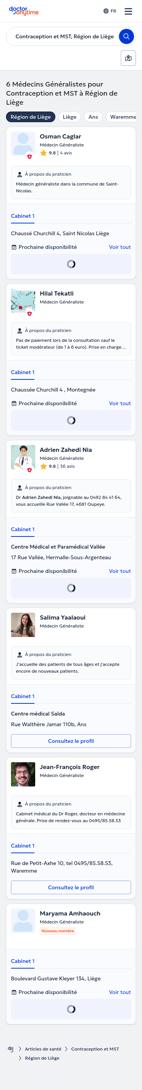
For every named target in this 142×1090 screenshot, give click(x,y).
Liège (69, 116)
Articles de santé (43, 1049)
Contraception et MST (95, 1049)
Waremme (123, 116)
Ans (93, 116)
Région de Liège (31, 116)
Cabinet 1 (22, 215)
